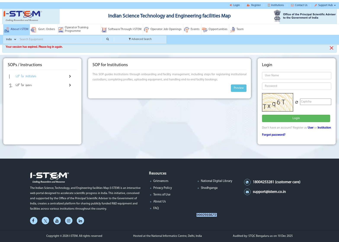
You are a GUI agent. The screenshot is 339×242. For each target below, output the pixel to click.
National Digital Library (216, 181)
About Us (159, 201)
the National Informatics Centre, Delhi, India (174, 236)
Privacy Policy (162, 188)
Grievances (160, 181)
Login (296, 118)
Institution (324, 127)
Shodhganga (209, 188)
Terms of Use (162, 194)
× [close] (331, 48)
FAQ (156, 208)
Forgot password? (273, 135)
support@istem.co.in (269, 192)
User (310, 127)
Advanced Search (140, 39)
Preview (239, 88)
